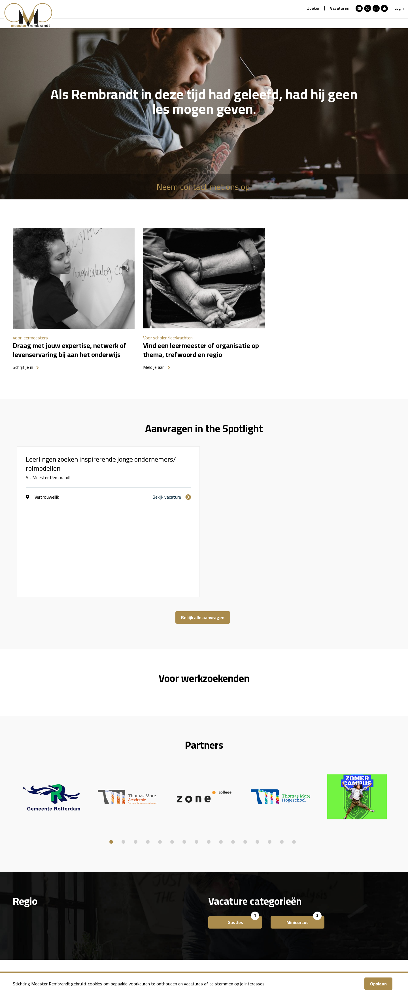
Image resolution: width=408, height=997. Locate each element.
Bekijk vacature (166, 497)
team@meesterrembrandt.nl (300, 950)
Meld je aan (154, 367)
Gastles (235, 835)
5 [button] (160, 751)
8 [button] (196, 751)
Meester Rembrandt (97, 916)
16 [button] (294, 751)
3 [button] (135, 751)
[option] (73, 301)
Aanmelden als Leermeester (104, 925)
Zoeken (313, 8)
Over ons (184, 916)
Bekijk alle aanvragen (202, 530)
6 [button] (172, 751)
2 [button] (123, 751)
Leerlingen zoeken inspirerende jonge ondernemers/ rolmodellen (101, 464)
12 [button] (245, 751)
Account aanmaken (194, 925)
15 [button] (281, 751)
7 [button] (184, 751)
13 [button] (257, 751)
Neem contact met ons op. (204, 187)
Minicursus (297, 835)
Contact (183, 933)
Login (399, 8)
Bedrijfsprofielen (93, 942)
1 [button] (111, 751)
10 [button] (221, 751)
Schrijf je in (23, 367)
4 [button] (147, 751)
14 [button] (269, 751)
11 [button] (233, 751)
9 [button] (208, 751)
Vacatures (339, 8)
